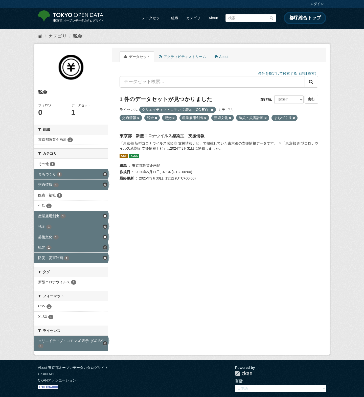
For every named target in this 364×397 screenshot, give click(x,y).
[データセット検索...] (212, 82)
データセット (152, 18)
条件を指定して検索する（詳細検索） (288, 73)
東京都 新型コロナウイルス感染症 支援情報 (162, 136)
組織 (174, 18)
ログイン (317, 4)
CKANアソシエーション (57, 380)
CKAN (243, 373)
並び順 (265, 99)
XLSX (134, 155)
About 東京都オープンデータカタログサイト (73, 368)
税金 (77, 36)
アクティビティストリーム (182, 57)
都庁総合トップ (305, 17)
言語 (238, 381)
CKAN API (46, 374)
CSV (124, 155)
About (213, 18)
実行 (311, 99)
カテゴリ (193, 18)
